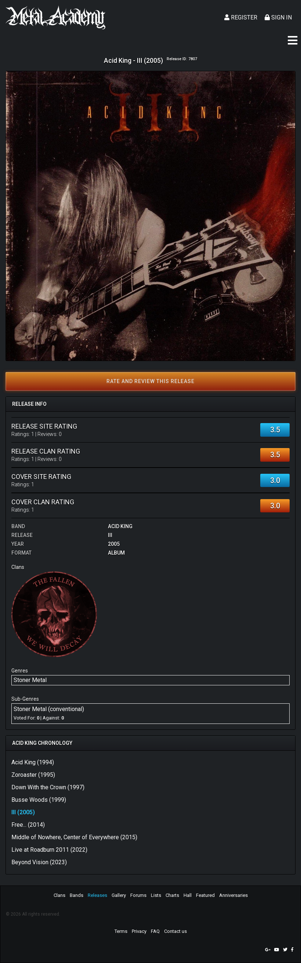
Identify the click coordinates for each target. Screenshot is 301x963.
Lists (156, 895)
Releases (97, 895)
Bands (76, 895)
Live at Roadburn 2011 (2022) (49, 849)
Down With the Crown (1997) (47, 787)
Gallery (119, 895)
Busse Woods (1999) (38, 799)
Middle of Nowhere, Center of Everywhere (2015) (74, 837)
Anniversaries (233, 895)
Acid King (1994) (32, 762)
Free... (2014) (28, 824)
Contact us (175, 931)
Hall (188, 895)
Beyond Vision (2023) (39, 862)
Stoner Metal (30, 680)
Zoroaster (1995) (33, 774)
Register (240, 17)
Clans (59, 895)
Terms (121, 931)
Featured (205, 895)
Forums (138, 895)
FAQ (155, 931)
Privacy (139, 931)
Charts (172, 895)
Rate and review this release (150, 381)
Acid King (120, 526)
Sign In (278, 17)
